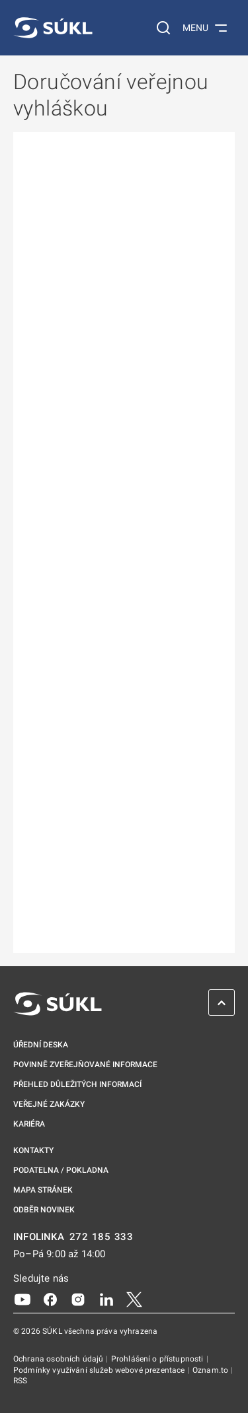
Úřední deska (40, 1044)
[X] (134, 1299)
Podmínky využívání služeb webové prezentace (100, 1370)
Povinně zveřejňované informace (85, 1064)
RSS (20, 1380)
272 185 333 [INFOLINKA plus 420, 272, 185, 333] (101, 1237)
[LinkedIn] (106, 1299)
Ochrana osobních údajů (59, 1359)
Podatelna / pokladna (60, 1170)
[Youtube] (22, 1299)
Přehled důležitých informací (77, 1084)
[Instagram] (78, 1299)
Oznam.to (211, 1370)
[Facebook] (50, 1299)
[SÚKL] (53, 27)
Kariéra (29, 1124)
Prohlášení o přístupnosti (158, 1359)
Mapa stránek (43, 1190)
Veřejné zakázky (49, 1104)
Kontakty (33, 1150)
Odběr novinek (44, 1209)
